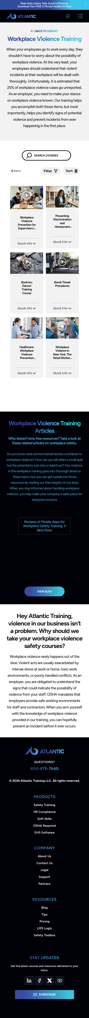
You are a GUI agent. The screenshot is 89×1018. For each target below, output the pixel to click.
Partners (45, 884)
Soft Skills (44, 819)
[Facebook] (39, 980)
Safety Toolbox (44, 935)
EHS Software (44, 832)
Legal (44, 870)
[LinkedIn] (29, 980)
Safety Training (44, 805)
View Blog (44, 591)
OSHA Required (44, 825)
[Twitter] (49, 980)
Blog (44, 907)
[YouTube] (60, 980)
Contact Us (44, 863)
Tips (44, 914)
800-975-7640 (44, 768)
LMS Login (44, 928)
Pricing (45, 921)
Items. (16, 171)
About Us (44, 856)
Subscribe (44, 994)
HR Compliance (44, 812)
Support (44, 877)
